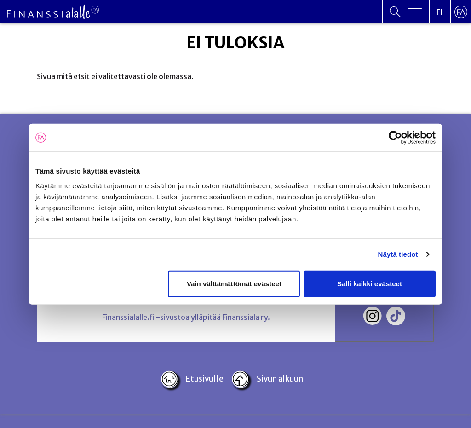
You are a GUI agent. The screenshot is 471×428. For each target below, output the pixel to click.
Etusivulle (192, 379)
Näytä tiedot (398, 254)
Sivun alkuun (267, 379)
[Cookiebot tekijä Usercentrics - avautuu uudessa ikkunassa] (395, 138)
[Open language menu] (440, 11)
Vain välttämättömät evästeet (234, 283)
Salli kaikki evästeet (369, 283)
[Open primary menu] (406, 11)
